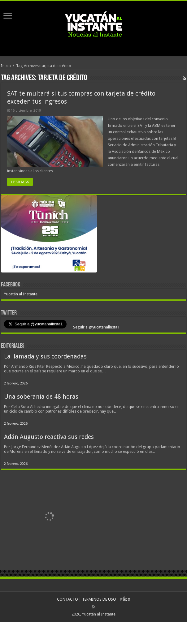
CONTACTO (67, 599)
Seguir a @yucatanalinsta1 (96, 327)
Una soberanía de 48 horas (41, 396)
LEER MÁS (20, 182)
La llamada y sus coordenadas (45, 356)
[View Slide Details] (49, 235)
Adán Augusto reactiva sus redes (49, 436)
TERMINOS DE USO (99, 599)
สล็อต (125, 599)
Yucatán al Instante (20, 294)
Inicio (6, 65)
